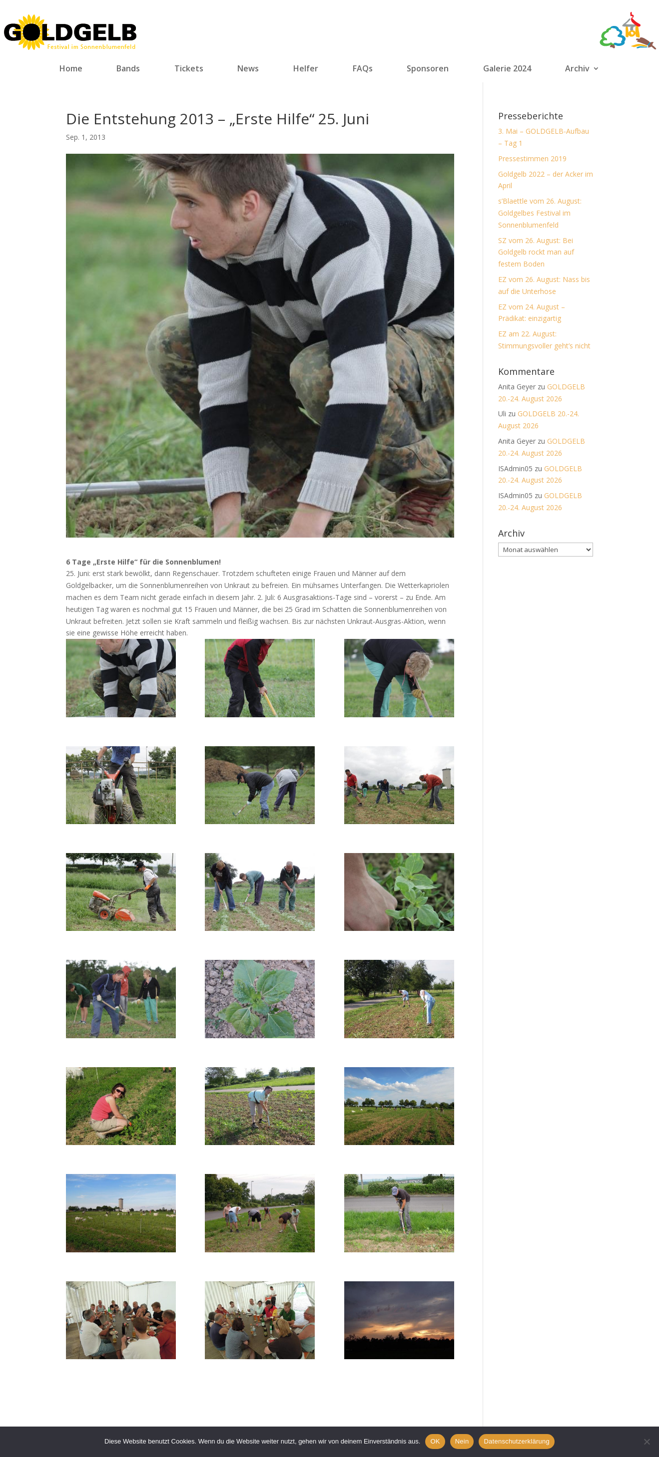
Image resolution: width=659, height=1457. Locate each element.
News (248, 69)
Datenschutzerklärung (516, 1441)
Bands (128, 69)
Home (70, 69)
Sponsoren (428, 69)
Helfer (305, 69)
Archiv (577, 69)
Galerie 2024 (507, 69)
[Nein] (647, 1442)
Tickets (188, 69)
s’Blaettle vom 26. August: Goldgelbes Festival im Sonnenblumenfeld (540, 213)
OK (435, 1441)
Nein (462, 1441)
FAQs (363, 69)
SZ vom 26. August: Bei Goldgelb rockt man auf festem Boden (536, 252)
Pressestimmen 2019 (532, 158)
